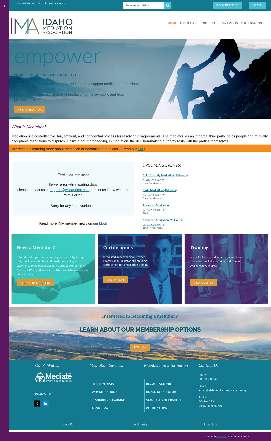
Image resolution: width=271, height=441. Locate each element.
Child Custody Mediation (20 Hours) (165, 175)
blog (102, 223)
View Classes (203, 282)
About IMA (100, 408)
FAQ (141, 149)
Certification (156, 408)
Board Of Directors (161, 391)
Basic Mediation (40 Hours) (160, 190)
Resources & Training (108, 400)
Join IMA (140, 347)
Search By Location (35, 282)
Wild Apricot (222, 436)
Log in (257, 5)
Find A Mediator (30, 109)
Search (167, 5)
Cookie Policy (140, 424)
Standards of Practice (164, 400)
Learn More (116, 279)
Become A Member (159, 383)
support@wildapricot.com (70, 190)
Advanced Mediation (156, 205)
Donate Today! (227, 5)
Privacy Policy (69, 424)
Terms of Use (211, 424)
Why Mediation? (104, 391)
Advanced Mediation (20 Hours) (162, 219)
